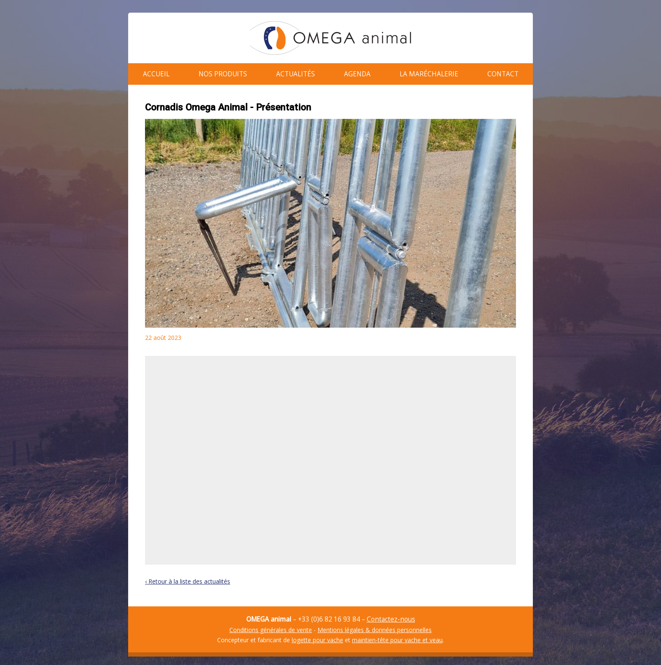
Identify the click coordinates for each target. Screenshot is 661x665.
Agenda (357, 71)
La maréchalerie (429, 71)
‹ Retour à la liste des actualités (187, 577)
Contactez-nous (391, 615)
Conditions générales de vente (270, 626)
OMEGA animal (330, 38)
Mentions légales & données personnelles (374, 626)
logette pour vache (317, 636)
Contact (503, 71)
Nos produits (223, 71)
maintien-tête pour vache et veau (397, 636)
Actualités (295, 71)
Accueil (156, 71)
